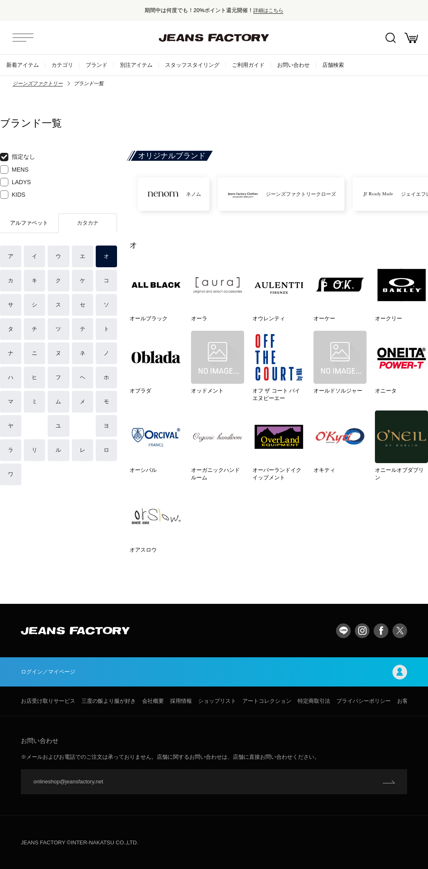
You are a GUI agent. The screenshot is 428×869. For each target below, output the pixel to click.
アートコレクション (266, 701)
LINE (343, 630)
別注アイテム (136, 65)
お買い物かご (411, 38)
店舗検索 (333, 65)
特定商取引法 (314, 701)
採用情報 (181, 701)
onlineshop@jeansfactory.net (68, 781)
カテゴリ (62, 65)
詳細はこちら (268, 10)
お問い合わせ (293, 65)
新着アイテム (22, 65)
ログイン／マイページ (214, 672)
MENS (14, 169)
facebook (381, 630)
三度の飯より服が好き (109, 701)
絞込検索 (390, 38)
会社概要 (153, 701)
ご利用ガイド (248, 65)
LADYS (15, 182)
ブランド (96, 65)
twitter (399, 630)
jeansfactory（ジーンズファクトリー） (214, 37)
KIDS (12, 194)
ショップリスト (217, 701)
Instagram (362, 630)
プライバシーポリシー (363, 701)
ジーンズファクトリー (38, 83)
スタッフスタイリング (192, 65)
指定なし (17, 157)
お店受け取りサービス (48, 701)
